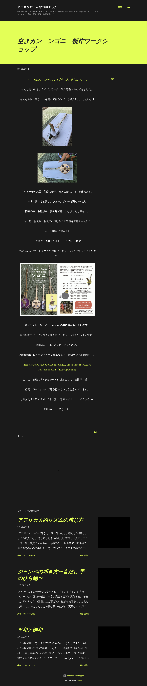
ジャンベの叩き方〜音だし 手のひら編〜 (50, 574)
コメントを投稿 (29, 555)
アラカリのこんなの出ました (37, 7)
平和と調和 (29, 629)
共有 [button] (112, 79)
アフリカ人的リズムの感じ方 (50, 519)
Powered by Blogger (73, 675)
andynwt (79, 680)
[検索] (120, 6)
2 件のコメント (29, 665)
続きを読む (84, 555)
